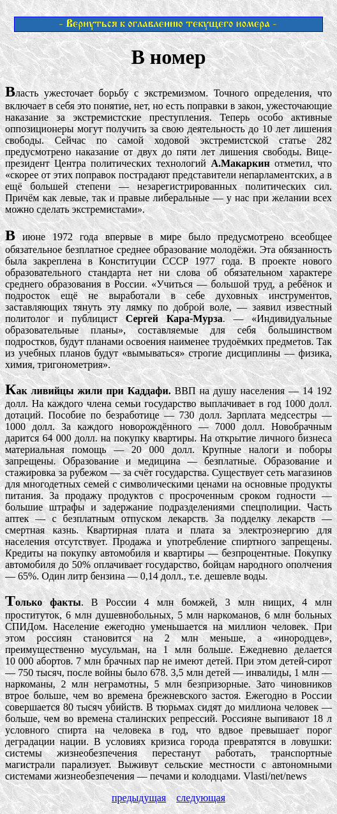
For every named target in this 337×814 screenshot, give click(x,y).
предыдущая (139, 797)
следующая (200, 797)
